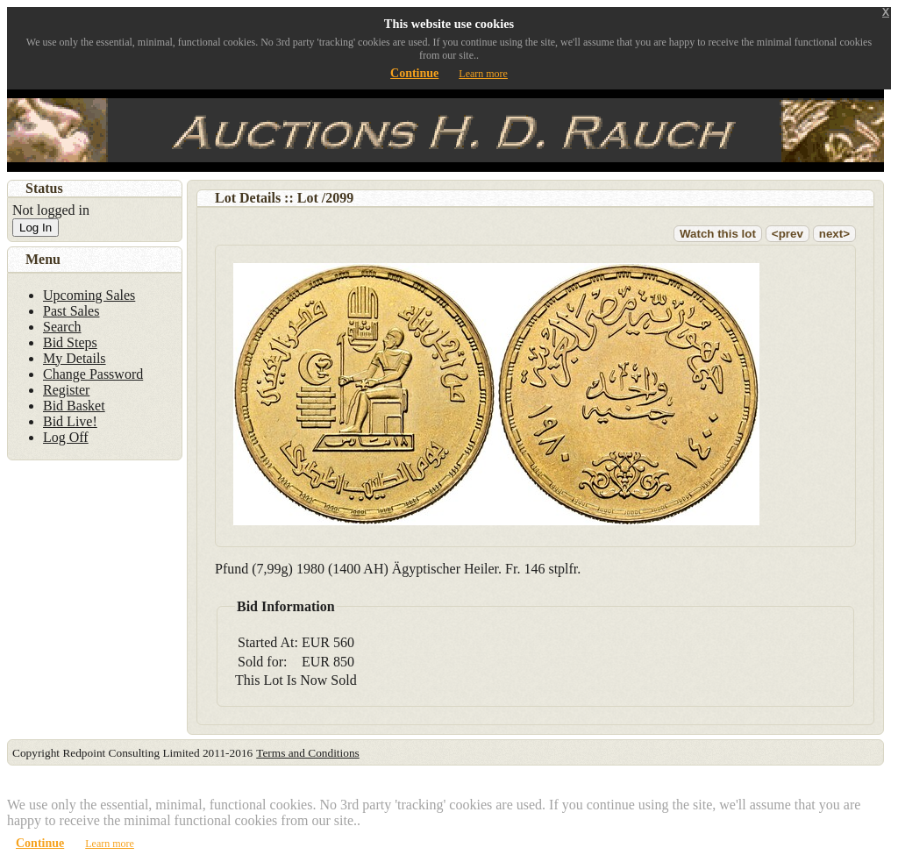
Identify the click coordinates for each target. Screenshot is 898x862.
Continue (414, 73)
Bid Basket (74, 405)
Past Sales (71, 310)
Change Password (93, 374)
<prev (787, 233)
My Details (74, 358)
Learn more (483, 74)
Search (62, 326)
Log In (35, 227)
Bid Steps (70, 342)
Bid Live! (70, 421)
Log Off (66, 437)
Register (66, 389)
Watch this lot (718, 233)
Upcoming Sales (89, 295)
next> (834, 233)
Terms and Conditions (308, 752)
